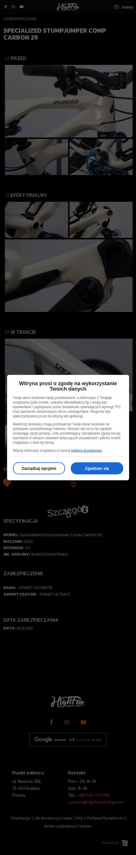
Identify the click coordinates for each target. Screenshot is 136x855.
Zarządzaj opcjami (39, 468)
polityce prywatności (86, 451)
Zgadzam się (97, 468)
